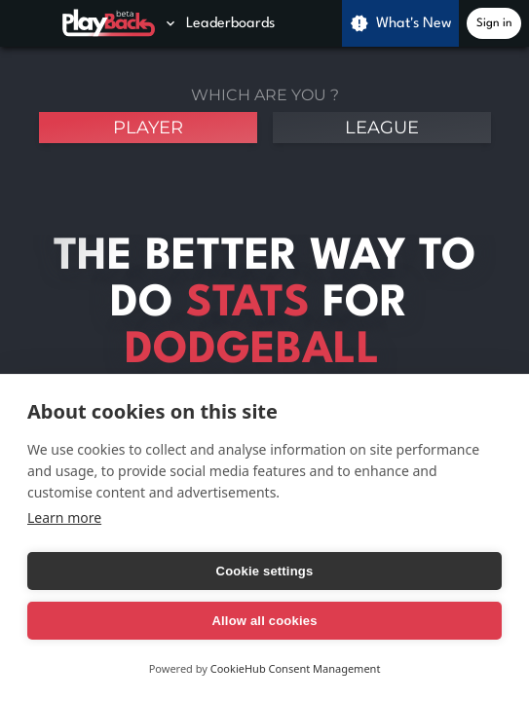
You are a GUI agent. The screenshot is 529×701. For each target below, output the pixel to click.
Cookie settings (265, 571)
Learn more (64, 517)
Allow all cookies (264, 620)
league (382, 127)
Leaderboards (219, 23)
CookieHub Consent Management (295, 668)
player (148, 127)
